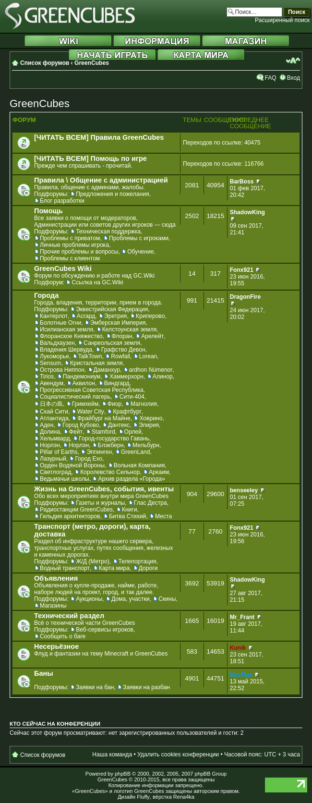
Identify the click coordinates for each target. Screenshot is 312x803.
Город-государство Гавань (114, 438)
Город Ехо (88, 458)
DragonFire (245, 296)
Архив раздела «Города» (131, 478)
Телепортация (137, 561)
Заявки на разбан (146, 687)
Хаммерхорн (126, 376)
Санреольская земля (112, 343)
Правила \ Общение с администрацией (101, 180)
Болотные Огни (60, 322)
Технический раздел (69, 616)
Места (163, 516)
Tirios (47, 376)
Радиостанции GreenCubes (76, 509)
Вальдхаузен (57, 343)
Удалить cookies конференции (178, 754)
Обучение (140, 251)
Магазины (53, 605)
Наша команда (112, 754)
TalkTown (90, 356)
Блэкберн (111, 445)
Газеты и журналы (100, 502)
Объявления (56, 578)
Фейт (76, 431)
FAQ (270, 77)
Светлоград (55, 472)
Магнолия (144, 404)
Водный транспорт (65, 568)
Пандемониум (82, 376)
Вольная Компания (139, 465)
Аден (47, 425)
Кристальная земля (96, 363)
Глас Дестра (150, 502)
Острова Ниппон (62, 369)
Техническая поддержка (108, 231)
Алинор (163, 376)
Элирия (149, 425)
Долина (50, 431)
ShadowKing (247, 212)
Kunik (238, 648)
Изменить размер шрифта (293, 60)
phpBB (123, 774)
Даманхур (107, 369)
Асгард (86, 316)
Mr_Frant (242, 617)
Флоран (122, 336)
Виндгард (117, 383)
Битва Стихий (127, 516)
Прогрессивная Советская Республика (92, 390)
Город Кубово (80, 425)
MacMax (241, 674)
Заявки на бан (95, 687)
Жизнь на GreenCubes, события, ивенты (104, 489)
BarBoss (242, 181)
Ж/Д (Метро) (92, 561)
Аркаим (159, 472)
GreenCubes (91, 63)
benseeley (244, 490)
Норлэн (50, 445)
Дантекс (119, 425)
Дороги (148, 568)
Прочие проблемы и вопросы (79, 251)
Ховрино (150, 418)
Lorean (148, 356)
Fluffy (143, 797)
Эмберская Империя (118, 322)
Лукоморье (54, 356)
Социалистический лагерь (75, 396)
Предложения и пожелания (112, 194)
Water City (90, 411)
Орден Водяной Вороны (72, 465)
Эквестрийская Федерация (112, 309)
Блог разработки (62, 200)
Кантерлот (54, 316)
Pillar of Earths (59, 452)
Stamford (103, 431)
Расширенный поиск (282, 20)
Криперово (150, 316)
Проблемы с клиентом (70, 258)
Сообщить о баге (62, 636)
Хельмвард (55, 438)
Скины (167, 599)
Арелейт (152, 336)
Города (46, 295)
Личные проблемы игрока (74, 245)
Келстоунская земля (129, 329)
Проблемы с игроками (138, 238)
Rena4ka (183, 797)
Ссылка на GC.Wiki (97, 282)
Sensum (50, 363)
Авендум (51, 383)
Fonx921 (241, 270)
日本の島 (51, 404)
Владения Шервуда (66, 349)
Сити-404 (132, 396)
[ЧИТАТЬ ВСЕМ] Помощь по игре (90, 158)
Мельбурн (145, 445)
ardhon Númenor (151, 369)
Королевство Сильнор (110, 472)
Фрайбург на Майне (103, 418)
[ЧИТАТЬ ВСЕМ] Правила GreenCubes (99, 137)
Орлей (133, 431)
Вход (293, 77)
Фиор (114, 404)
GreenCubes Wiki (63, 268)
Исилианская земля (66, 329)
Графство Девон (123, 349)
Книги (129, 509)
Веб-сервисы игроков (104, 629)
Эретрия (115, 316)
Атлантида (54, 418)
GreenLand (135, 452)
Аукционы (89, 599)
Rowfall (120, 356)
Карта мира (114, 568)
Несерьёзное (56, 646)
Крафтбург (127, 411)
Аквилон (83, 383)
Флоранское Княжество (71, 336)
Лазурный (53, 458)
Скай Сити (54, 411)
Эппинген (99, 452)
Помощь (48, 211)
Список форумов (44, 63)
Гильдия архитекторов (70, 516)
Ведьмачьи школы (64, 478)
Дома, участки (130, 599)
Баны (43, 673)
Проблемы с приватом (70, 238)
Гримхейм (85, 404)
